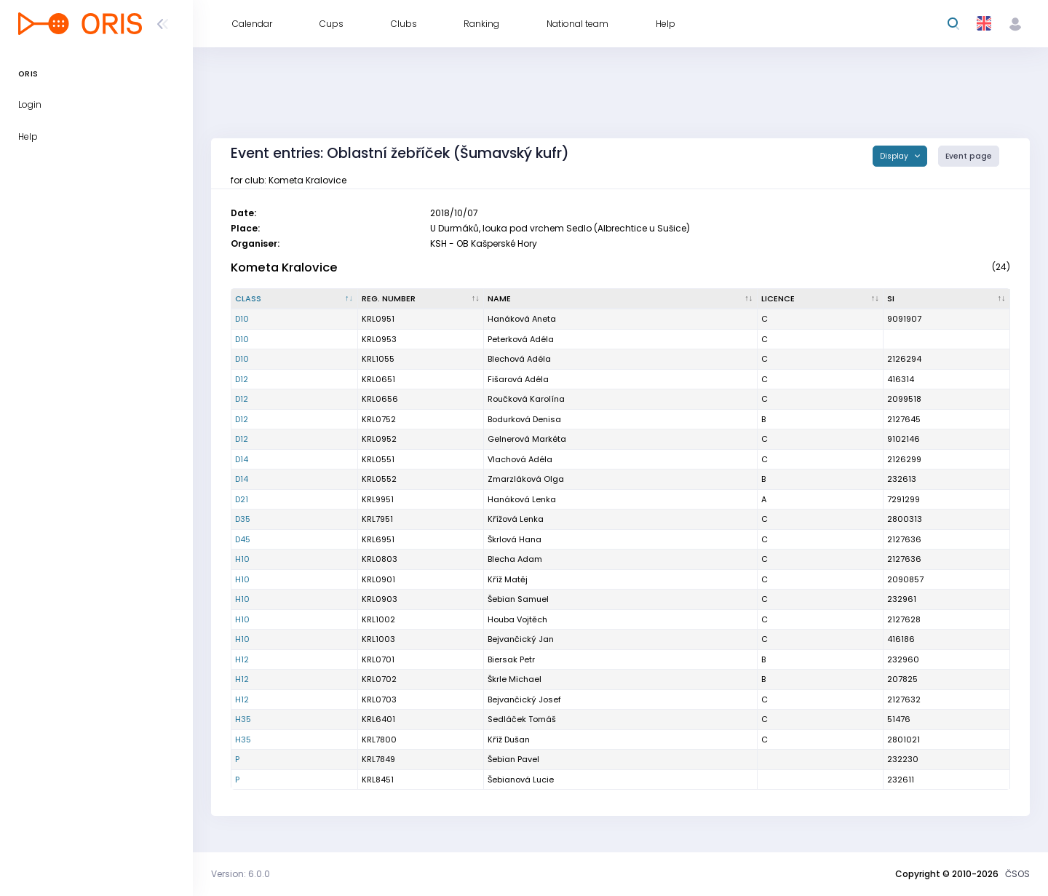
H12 (242, 659)
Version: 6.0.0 (240, 874)
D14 (241, 459)
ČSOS (1017, 874)
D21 (241, 499)
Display (895, 156)
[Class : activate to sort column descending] (294, 299)
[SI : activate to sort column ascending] (947, 299)
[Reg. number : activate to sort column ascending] (421, 299)
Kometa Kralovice (284, 267)
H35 (243, 719)
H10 (242, 559)
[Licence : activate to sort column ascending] (821, 299)
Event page (968, 156)
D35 (242, 519)
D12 (241, 379)
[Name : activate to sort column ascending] (621, 299)
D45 (242, 539)
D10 (242, 319)
